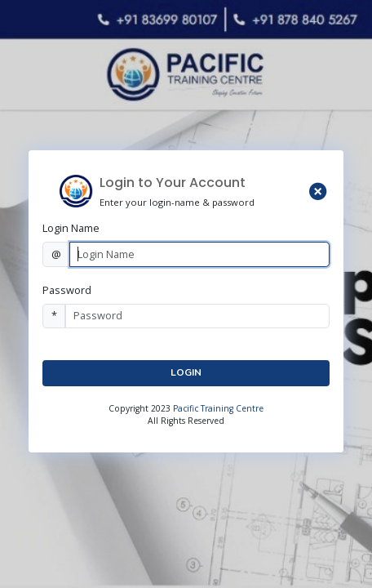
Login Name (71, 227)
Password (66, 290)
